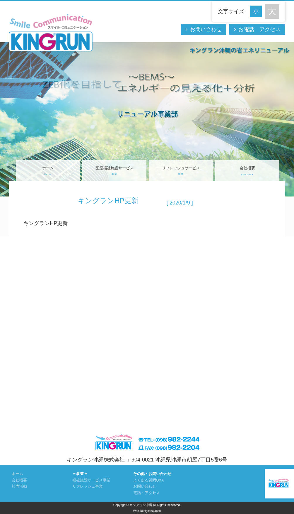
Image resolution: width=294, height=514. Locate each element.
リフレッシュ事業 (87, 486)
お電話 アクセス (259, 29)
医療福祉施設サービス (114, 171)
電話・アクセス (146, 493)
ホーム (48, 171)
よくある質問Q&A (148, 480)
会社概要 (247, 171)
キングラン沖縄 (140, 505)
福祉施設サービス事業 (91, 480)
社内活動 (19, 486)
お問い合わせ (206, 29)
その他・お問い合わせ (152, 474)
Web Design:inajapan (147, 511)
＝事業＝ (80, 474)
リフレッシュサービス (181, 171)
